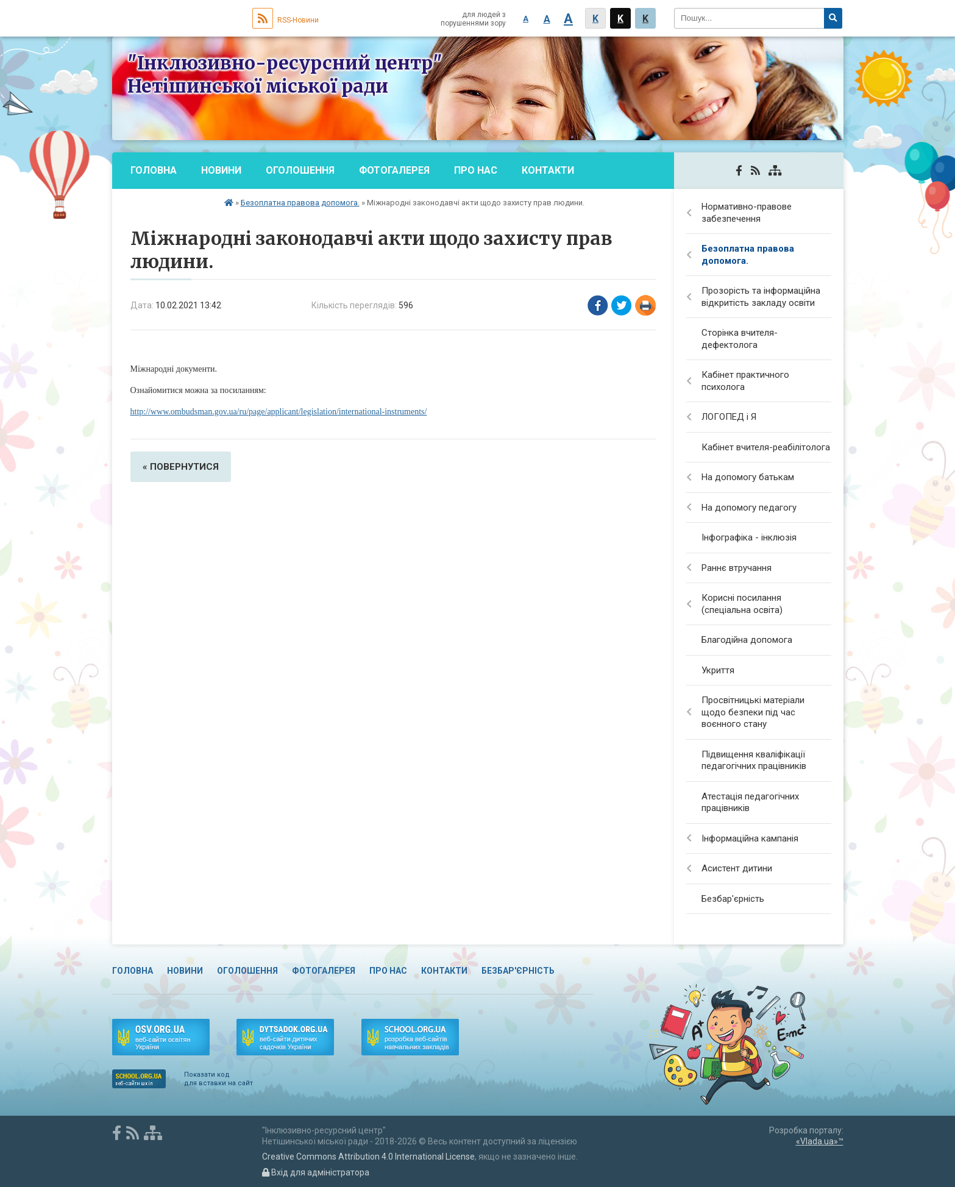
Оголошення (300, 170)
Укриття (717, 670)
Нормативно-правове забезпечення (746, 212)
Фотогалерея (394, 170)
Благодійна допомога (746, 639)
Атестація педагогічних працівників (750, 802)
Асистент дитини (736, 868)
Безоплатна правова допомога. (300, 202)
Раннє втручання (736, 567)
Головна (153, 170)
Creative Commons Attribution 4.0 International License (368, 1156)
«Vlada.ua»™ (819, 1141)
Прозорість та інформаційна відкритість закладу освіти (760, 296)
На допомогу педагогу (749, 507)
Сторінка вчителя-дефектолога (739, 338)
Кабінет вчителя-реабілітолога (765, 447)
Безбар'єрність (171, 207)
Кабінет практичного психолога (745, 380)
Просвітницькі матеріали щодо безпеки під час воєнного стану (752, 712)
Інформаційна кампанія (749, 838)
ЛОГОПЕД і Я (728, 416)
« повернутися (181, 466)
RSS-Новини (285, 20)
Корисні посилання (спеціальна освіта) (742, 603)
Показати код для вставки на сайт (218, 1079)
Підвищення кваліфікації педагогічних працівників (753, 760)
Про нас (475, 170)
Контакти (548, 170)
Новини (221, 170)
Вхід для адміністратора (315, 1172)
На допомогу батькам (747, 477)
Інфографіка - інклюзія (749, 537)
